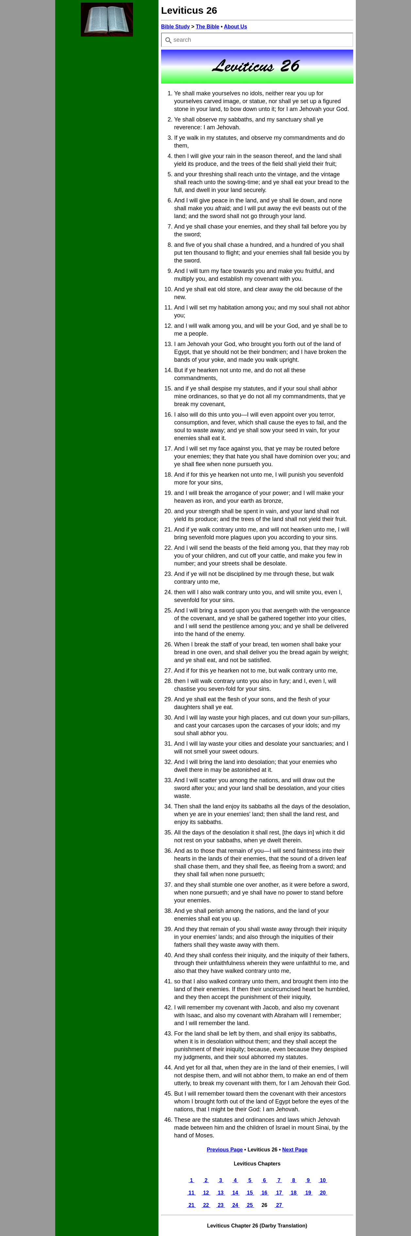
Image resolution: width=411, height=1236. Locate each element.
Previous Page (225, 1149)
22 (206, 1205)
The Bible (207, 26)
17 (279, 1193)
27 (279, 1205)
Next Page (294, 1149)
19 (308, 1193)
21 (191, 1205)
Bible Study (175, 26)
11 (191, 1193)
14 (235, 1193)
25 (249, 1205)
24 (235, 1205)
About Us (235, 26)
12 (206, 1193)
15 (249, 1193)
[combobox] (257, 40)
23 (220, 1205)
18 (293, 1193)
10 (323, 1180)
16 (264, 1193)
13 (220, 1193)
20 (323, 1193)
